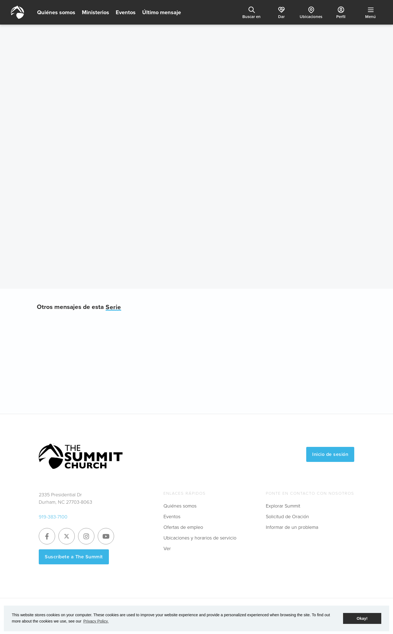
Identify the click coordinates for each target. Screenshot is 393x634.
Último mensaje (161, 12)
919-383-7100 (53, 516)
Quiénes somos (56, 12)
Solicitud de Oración (287, 516)
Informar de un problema (292, 527)
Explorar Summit (283, 505)
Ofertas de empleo (183, 527)
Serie (113, 307)
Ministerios (95, 12)
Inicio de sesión (330, 454)
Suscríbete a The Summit (74, 556)
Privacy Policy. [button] (96, 621)
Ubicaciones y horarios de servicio (199, 537)
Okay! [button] (362, 618)
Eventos (126, 12)
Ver (167, 548)
